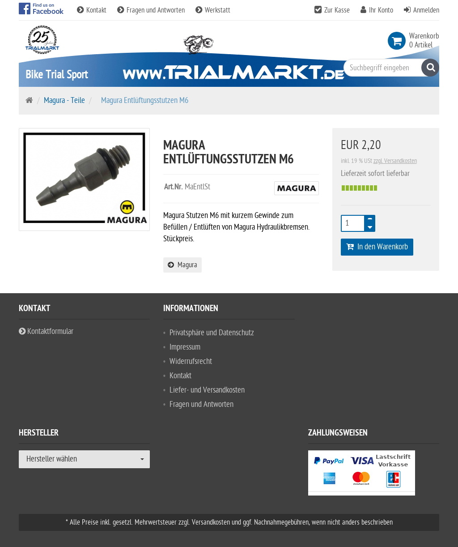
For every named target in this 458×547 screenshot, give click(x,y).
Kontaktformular (46, 331)
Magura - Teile (64, 100)
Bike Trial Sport (56, 74)
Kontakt (92, 10)
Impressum (185, 347)
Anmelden (426, 10)
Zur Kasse (337, 10)
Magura (182, 265)
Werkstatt (212, 10)
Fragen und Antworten (152, 10)
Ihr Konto (381, 10)
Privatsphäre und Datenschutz (212, 333)
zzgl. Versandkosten (395, 161)
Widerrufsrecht (191, 361)
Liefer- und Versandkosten (207, 390)
